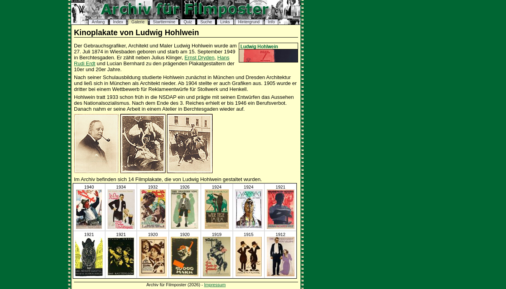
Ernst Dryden (200, 57)
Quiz (187, 22)
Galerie (138, 22)
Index (118, 22)
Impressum (215, 284)
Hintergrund (249, 22)
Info (271, 22)
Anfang (98, 22)
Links (225, 22)
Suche (206, 22)
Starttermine (164, 22)
